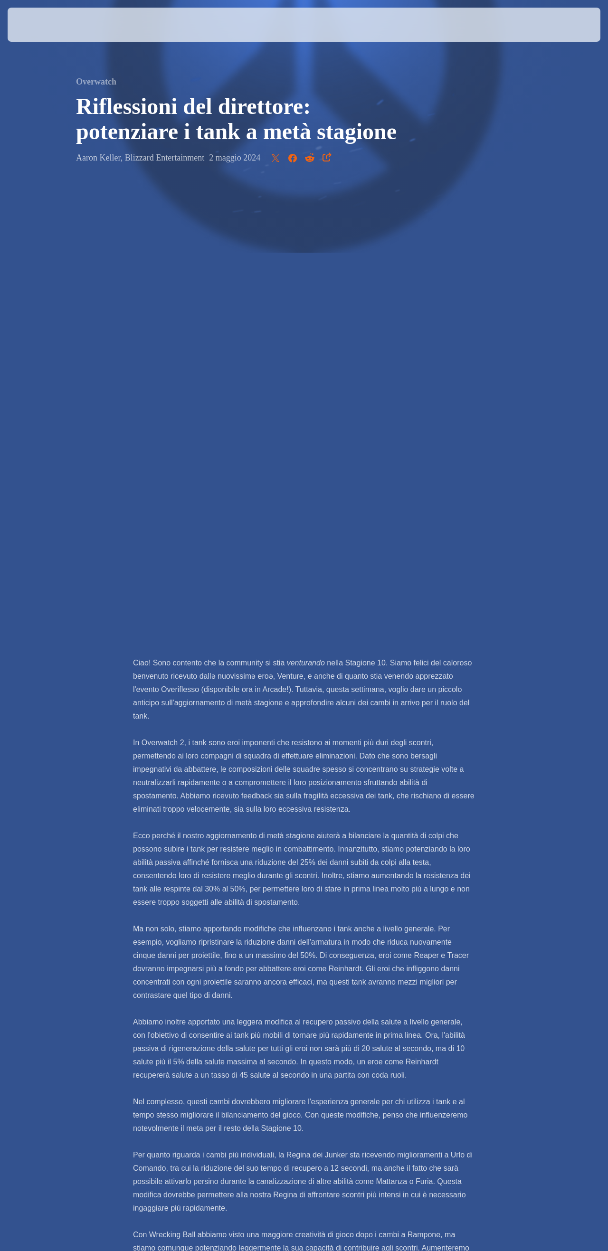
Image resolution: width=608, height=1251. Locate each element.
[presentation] (37, 25)
